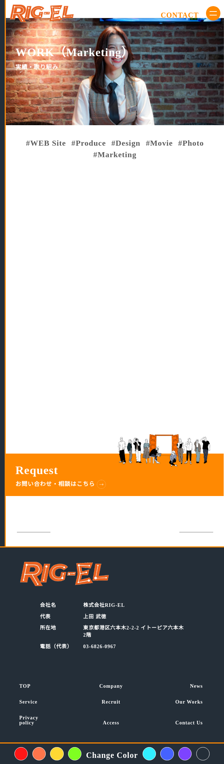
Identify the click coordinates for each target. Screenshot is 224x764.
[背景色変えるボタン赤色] (21, 753)
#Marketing (114, 155)
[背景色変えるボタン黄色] (56, 753)
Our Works (189, 702)
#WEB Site (46, 143)
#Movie (159, 143)
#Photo (191, 143)
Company (111, 686)
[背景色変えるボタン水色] (149, 753)
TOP (25, 686)
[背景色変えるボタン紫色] (185, 753)
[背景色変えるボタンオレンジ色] (39, 753)
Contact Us (189, 723)
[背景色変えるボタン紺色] (203, 753)
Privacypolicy (29, 720)
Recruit (111, 702)
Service (28, 702)
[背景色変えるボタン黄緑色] (74, 753)
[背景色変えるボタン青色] (167, 753)
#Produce (88, 143)
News (196, 686)
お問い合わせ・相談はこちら (55, 484)
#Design (125, 143)
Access (111, 723)
